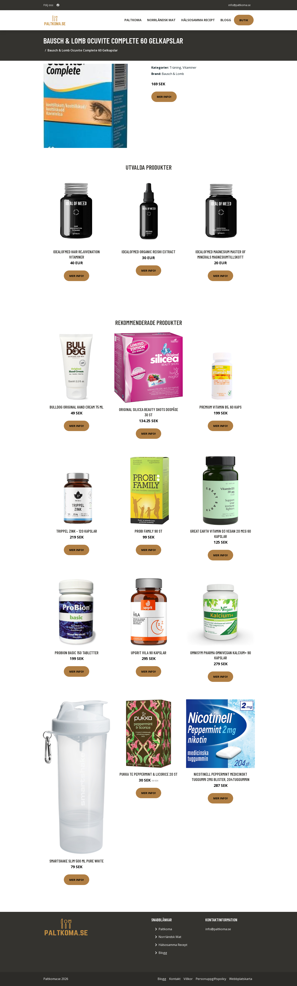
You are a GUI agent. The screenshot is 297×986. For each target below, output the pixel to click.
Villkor (188, 979)
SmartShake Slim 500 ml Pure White (76, 861)
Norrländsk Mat (161, 20)
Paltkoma (132, 20)
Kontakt (175, 979)
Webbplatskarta (240, 979)
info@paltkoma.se (239, 5)
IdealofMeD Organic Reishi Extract (148, 251)
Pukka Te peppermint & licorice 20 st (148, 774)
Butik (243, 20)
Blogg (225, 20)
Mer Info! (164, 97)
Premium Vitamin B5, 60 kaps (220, 407)
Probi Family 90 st (148, 531)
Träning (175, 67)
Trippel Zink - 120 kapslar (76, 531)
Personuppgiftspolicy (211, 979)
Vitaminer (189, 67)
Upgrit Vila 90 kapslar (148, 652)
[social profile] (58, 5)
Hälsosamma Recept (198, 20)
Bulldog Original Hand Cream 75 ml (76, 407)
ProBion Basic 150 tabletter (76, 652)
